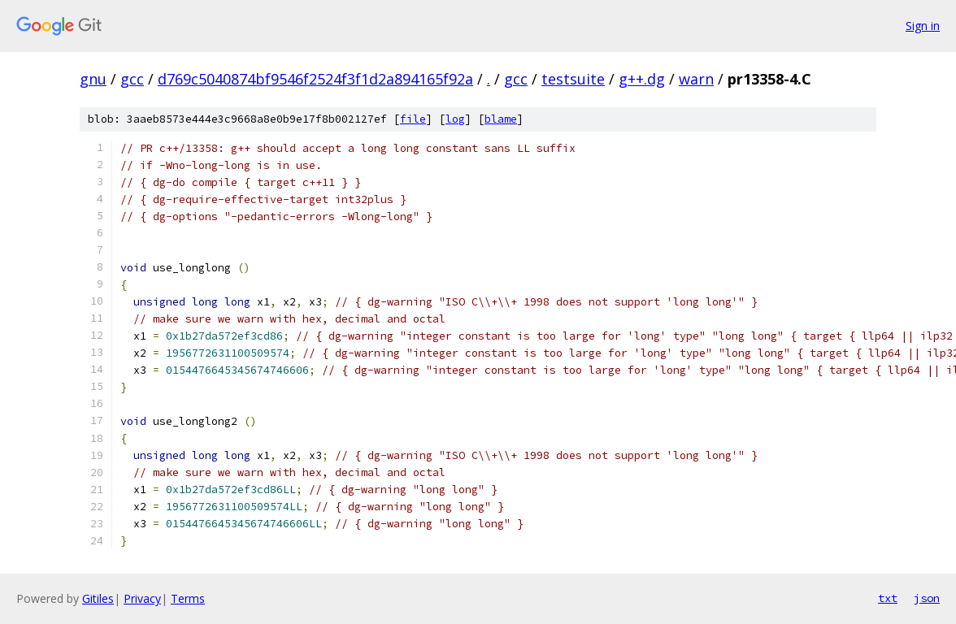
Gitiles (98, 598)
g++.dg (642, 79)
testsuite (573, 79)
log (455, 119)
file (413, 119)
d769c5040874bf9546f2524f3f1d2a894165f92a (315, 79)
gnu (93, 79)
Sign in (923, 25)
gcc (132, 79)
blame (501, 119)
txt (887, 598)
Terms (188, 598)
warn (696, 79)
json (927, 598)
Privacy (142, 598)
